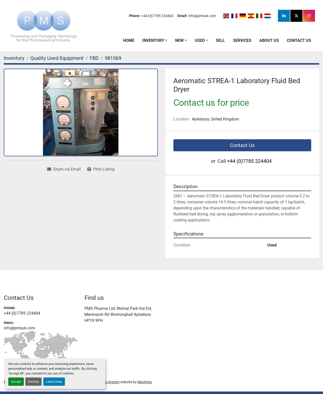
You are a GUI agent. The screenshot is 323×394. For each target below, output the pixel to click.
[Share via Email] (64, 169)
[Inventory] (14, 58)
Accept (16, 381)
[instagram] (309, 16)
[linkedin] (284, 16)
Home (128, 40)
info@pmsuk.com (202, 16)
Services (242, 40)
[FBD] (94, 58)
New (179, 40)
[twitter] (296, 16)
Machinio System (106, 382)
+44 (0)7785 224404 (157, 16)
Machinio (145, 382)
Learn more (54, 381)
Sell (220, 40)
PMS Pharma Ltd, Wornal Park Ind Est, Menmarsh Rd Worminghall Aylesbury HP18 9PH (118, 314)
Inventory (153, 40)
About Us (269, 40)
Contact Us (299, 40)
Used (200, 40)
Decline (33, 381)
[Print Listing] (101, 169)
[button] (154, 41)
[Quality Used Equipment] (57, 58)
